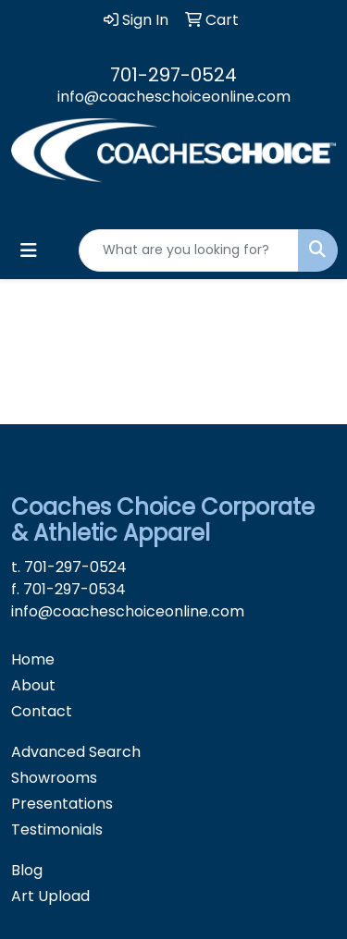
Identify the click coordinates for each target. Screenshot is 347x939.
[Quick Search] (189, 250)
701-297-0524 (173, 75)
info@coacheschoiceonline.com (174, 96)
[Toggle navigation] (28, 250)
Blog (27, 870)
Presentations (62, 803)
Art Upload (50, 896)
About (33, 685)
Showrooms (54, 777)
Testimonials (57, 829)
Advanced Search (76, 751)
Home (33, 659)
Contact (41, 711)
